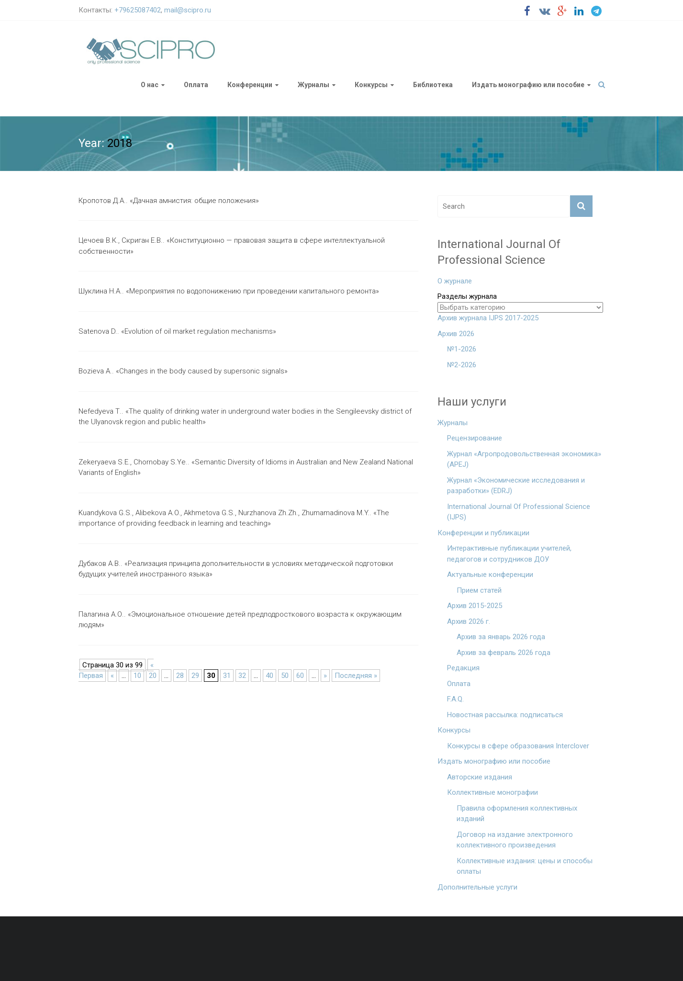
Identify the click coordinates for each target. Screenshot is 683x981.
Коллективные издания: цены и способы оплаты (525, 866)
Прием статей (479, 590)
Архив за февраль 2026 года (503, 652)
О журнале (454, 281)
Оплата (196, 85)
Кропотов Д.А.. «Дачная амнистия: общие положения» (168, 200)
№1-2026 (461, 349)
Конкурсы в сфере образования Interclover (518, 746)
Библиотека (433, 85)
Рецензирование (474, 438)
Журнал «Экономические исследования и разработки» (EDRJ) (516, 486)
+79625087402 (137, 10)
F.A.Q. (455, 699)
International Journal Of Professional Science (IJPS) (518, 512)
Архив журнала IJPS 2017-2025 (487, 318)
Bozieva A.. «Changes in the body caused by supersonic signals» (183, 371)
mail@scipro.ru (187, 10)
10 (137, 675)
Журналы (313, 85)
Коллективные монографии (492, 792)
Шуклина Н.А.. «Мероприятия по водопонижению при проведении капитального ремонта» (228, 291)
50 (285, 675)
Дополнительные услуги (477, 887)
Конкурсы (371, 85)
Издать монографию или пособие (528, 85)
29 (195, 675)
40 (269, 675)
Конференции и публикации (483, 533)
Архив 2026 (455, 333)
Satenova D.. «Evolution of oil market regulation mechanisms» (177, 331)
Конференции (249, 85)
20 (153, 675)
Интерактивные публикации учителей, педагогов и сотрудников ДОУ (509, 554)
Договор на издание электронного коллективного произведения (515, 840)
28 (180, 675)
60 (300, 675)
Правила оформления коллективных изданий (517, 813)
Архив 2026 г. (468, 621)
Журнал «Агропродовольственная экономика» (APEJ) (524, 459)
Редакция (463, 668)
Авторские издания (479, 777)
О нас (149, 85)
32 (242, 675)
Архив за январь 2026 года (501, 636)
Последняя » (356, 675)
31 (227, 675)
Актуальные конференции (490, 574)
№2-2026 (461, 365)
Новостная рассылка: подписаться (505, 714)
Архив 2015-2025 (474, 605)
